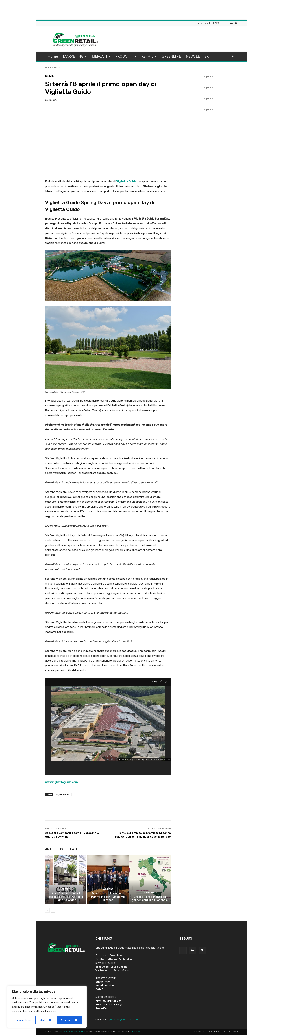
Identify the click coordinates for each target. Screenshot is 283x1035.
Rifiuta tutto (45, 1020)
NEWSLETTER (197, 56)
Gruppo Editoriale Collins (72, 1031)
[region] (47, 1007)
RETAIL (149, 56)
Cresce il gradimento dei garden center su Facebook (150, 898)
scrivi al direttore (105, 962)
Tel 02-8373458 (230, 1031)
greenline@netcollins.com (124, 1019)
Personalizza (23, 1020)
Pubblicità (199, 1031)
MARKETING (75, 56)
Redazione (213, 1031)
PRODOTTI (125, 56)
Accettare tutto (69, 1020)
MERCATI (101, 56)
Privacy (136, 1031)
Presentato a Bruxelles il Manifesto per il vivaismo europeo (108, 897)
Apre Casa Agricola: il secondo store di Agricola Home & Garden (66, 897)
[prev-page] (47, 910)
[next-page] (53, 910)
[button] (233, 56)
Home (53, 56)
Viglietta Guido (63, 794)
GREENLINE (171, 56)
